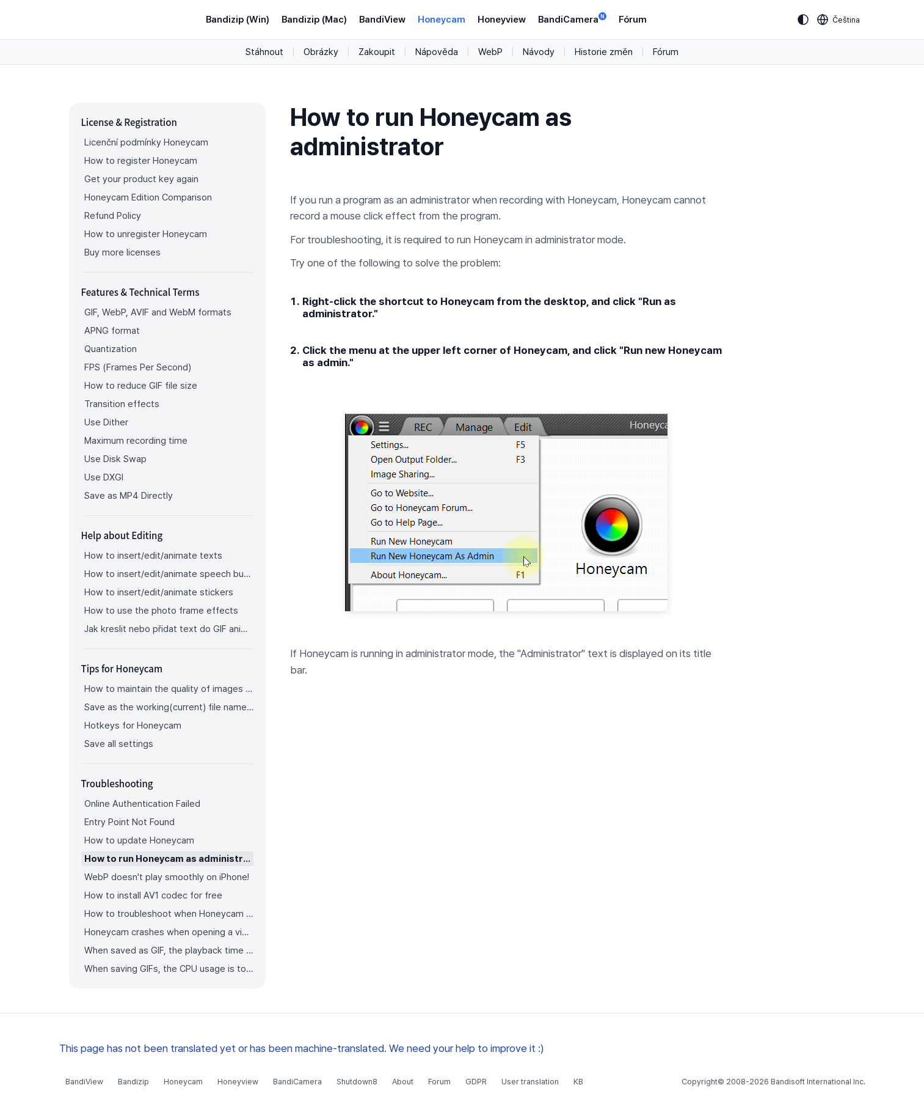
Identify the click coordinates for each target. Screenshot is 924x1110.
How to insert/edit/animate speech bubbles (168, 573)
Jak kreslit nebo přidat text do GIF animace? (168, 628)
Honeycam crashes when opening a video (168, 932)
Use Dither (106, 422)
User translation (530, 1081)
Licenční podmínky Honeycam (146, 142)
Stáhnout (264, 51)
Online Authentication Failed (142, 803)
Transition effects (121, 404)
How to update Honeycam (139, 840)
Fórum (633, 19)
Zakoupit (376, 51)
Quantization (110, 349)
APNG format (112, 330)
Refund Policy (112, 215)
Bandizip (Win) (237, 19)
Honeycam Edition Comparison (148, 197)
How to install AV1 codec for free (153, 895)
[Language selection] (839, 19)
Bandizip (133, 1081)
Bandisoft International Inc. (818, 1081)
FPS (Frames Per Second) (137, 367)
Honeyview (502, 19)
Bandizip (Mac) (314, 19)
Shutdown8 (356, 1081)
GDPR (476, 1081)
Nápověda (436, 51)
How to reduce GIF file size (140, 385)
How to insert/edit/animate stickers (158, 592)
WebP (490, 51)
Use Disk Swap (115, 459)
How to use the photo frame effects (161, 610)
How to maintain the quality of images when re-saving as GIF (168, 688)
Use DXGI (103, 477)
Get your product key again (141, 179)
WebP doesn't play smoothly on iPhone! (166, 877)
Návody (539, 51)
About (402, 1081)
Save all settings (118, 743)
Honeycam (441, 19)
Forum (439, 1081)
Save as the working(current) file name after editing (168, 707)
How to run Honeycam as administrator (168, 858)
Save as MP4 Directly (128, 495)
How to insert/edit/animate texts (153, 555)
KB (578, 1081)
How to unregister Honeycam (145, 234)
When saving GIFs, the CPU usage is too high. (168, 968)
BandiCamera (572, 18)
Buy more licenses (122, 252)
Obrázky (321, 51)
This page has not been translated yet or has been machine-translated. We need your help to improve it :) (301, 1048)
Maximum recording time (135, 440)
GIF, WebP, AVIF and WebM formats (157, 312)
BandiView (382, 19)
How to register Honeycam (140, 160)
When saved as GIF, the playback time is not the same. (168, 950)
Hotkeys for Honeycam (132, 725)
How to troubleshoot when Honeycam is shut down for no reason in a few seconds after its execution (168, 913)
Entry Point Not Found (129, 822)
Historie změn (604, 51)
